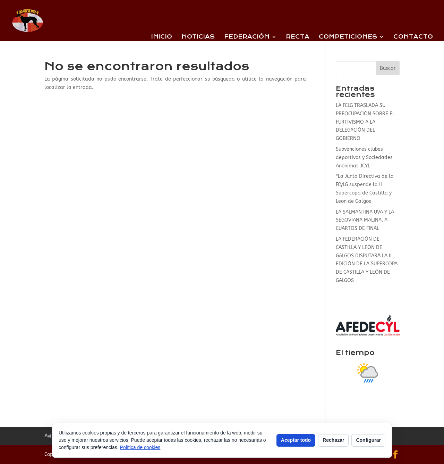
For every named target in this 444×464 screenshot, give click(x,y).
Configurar (368, 440)
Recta (297, 37)
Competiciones (348, 37)
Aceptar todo (296, 440)
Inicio (161, 37)
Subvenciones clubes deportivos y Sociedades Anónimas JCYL (364, 157)
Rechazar (333, 440)
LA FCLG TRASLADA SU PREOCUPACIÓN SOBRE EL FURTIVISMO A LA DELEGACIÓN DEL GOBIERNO (365, 121)
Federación (247, 37)
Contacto (413, 37)
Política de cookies (140, 447)
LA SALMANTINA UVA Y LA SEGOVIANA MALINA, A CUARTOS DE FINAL (365, 220)
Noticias (198, 37)
